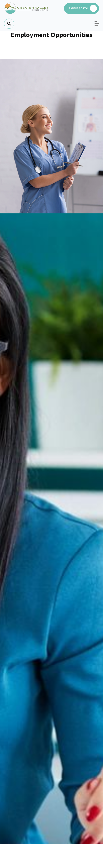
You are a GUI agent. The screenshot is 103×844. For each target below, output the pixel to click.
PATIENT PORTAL (83, 8)
